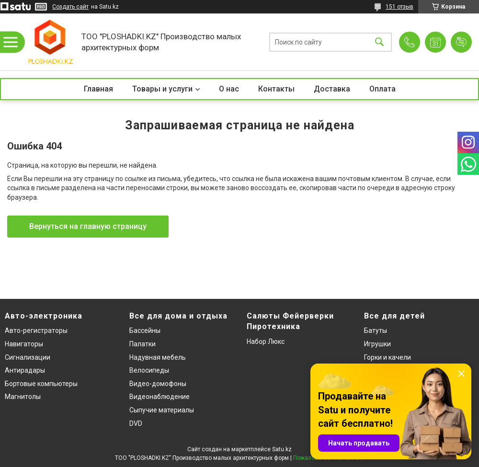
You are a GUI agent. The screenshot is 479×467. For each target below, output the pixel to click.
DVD (135, 423)
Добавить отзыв (461, 42)
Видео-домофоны (157, 383)
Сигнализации (27, 357)
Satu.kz (282, 449)
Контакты (276, 88)
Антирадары (25, 370)
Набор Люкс (266, 341)
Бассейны (144, 330)
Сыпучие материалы (161, 410)
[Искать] (379, 42)
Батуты (375, 330)
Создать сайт (70, 6)
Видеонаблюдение (159, 396)
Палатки (142, 344)
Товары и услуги (162, 88)
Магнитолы (23, 396)
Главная (98, 88)
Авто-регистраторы (36, 330)
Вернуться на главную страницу (88, 226)
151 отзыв (399, 6)
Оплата (382, 88)
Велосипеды (149, 370)
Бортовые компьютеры (41, 383)
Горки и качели (387, 357)
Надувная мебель (157, 357)
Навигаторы (24, 344)
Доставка (332, 88)
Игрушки (377, 344)
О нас (229, 88)
